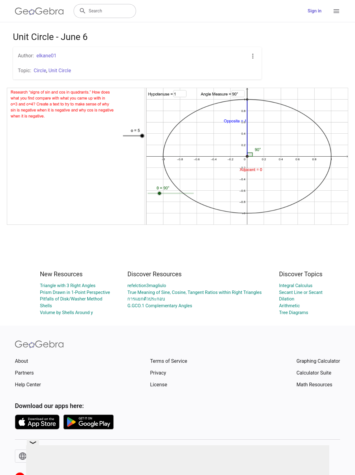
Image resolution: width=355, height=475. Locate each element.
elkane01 (46, 56)
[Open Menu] (336, 11)
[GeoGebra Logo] (39, 11)
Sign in (314, 11)
